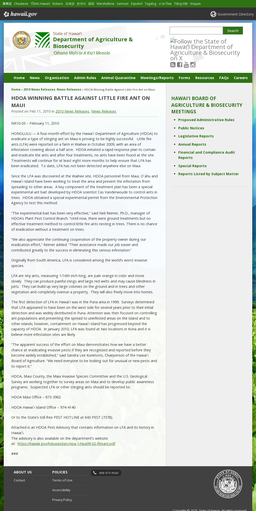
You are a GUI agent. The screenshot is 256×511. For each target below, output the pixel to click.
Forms (184, 65)
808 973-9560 (108, 460)
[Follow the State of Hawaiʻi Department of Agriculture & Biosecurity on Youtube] (193, 41)
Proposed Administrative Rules (206, 107)
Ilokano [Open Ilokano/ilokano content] (57, 4)
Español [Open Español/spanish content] (136, 4)
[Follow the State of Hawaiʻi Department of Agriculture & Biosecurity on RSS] (179, 41)
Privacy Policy (62, 487)
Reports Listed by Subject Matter (208, 161)
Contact (19, 467)
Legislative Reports (196, 123)
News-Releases (69, 77)
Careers (241, 65)
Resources (204, 65)
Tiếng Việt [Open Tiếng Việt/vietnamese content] (181, 4)
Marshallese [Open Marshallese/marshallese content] (105, 4)
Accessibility (61, 477)
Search (233, 31)
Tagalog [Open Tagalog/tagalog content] (150, 4)
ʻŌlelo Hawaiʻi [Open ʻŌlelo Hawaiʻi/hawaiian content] (40, 4)
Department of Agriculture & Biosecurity (93, 42)
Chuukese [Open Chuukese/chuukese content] (21, 4)
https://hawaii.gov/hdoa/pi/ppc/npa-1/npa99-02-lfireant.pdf (66, 431)
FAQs (224, 65)
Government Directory (236, 14)
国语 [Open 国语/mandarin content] (91, 4)
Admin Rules (85, 65)
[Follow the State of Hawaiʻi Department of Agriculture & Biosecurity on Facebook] (186, 41)
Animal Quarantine (118, 65)
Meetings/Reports (157, 65)
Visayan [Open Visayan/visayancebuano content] (195, 4)
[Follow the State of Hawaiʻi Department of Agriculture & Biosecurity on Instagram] (199, 41)
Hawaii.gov (20, 14)
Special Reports (192, 153)
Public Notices (191, 115)
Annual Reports (192, 131)
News (35, 65)
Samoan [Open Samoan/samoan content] (122, 4)
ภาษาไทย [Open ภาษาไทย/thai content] (165, 4)
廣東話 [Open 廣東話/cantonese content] (7, 4)
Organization (57, 65)
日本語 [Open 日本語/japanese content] (70, 4)
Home (19, 65)
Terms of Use (62, 467)
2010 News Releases (39, 77)
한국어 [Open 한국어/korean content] (81, 4)
